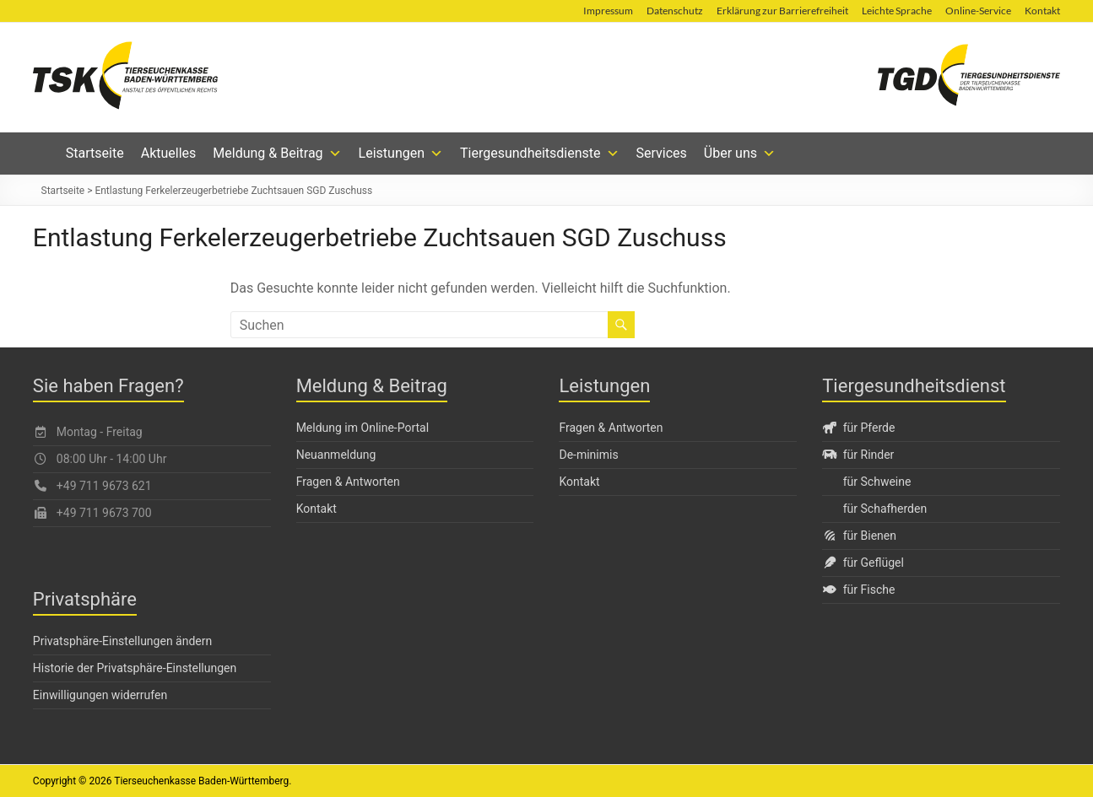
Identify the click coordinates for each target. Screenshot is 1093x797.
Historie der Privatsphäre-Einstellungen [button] (134, 668)
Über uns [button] (740, 153)
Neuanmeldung (336, 454)
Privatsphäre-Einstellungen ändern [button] (122, 641)
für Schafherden (885, 508)
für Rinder (858, 454)
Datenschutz (675, 10)
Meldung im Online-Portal (363, 427)
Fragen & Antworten (348, 481)
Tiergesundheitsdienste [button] (540, 153)
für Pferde (858, 427)
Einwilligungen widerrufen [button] (100, 695)
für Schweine (877, 481)
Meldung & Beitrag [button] (277, 153)
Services (661, 153)
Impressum (608, 10)
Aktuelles (169, 153)
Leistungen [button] (401, 153)
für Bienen (859, 535)
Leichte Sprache (897, 10)
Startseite (95, 153)
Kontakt (1042, 10)
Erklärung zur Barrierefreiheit (782, 10)
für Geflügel (863, 562)
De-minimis (588, 454)
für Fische (858, 589)
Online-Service (978, 10)
